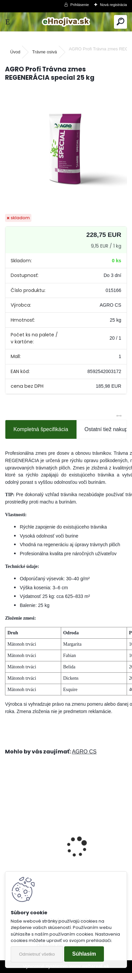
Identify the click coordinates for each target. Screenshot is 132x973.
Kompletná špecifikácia (40, 429)
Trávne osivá (44, 51)
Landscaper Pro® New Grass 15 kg (52, 853)
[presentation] (8, 835)
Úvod (15, 51)
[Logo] (65, 21)
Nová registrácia (113, 5)
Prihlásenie (80, 5)
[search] (120, 22)
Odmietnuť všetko (37, 954)
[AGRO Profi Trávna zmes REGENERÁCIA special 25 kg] (66, 148)
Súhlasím (84, 954)
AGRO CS (84, 751)
